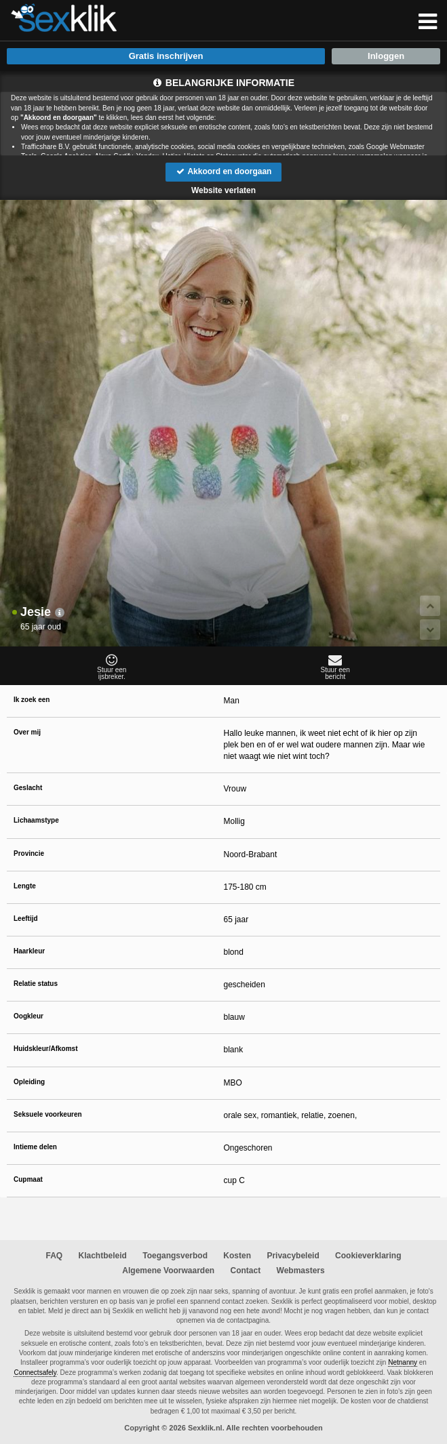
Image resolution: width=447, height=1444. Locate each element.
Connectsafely (35, 1372)
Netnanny (402, 1362)
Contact (246, 1270)
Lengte (25, 886)
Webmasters (301, 1270)
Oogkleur (28, 1016)
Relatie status (36, 983)
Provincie (29, 853)
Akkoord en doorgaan (224, 171)
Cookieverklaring (368, 1255)
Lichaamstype (36, 820)
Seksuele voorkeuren (48, 1114)
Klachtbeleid (103, 1255)
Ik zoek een (32, 699)
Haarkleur (29, 951)
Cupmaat (28, 1179)
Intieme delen (35, 1147)
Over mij (27, 732)
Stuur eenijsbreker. (112, 666)
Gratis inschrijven (166, 56)
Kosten (237, 1255)
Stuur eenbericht (336, 666)
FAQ (54, 1255)
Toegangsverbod (175, 1255)
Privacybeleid (293, 1255)
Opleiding (29, 1082)
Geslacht (28, 787)
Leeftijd (26, 918)
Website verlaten (223, 190)
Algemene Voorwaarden (168, 1270)
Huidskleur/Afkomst (45, 1048)
